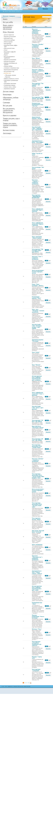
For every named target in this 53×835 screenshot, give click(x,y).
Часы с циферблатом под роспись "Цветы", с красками (38, 224)
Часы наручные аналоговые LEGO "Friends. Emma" (37, 446)
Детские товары (8, 91)
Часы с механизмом (37, 544)
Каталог (45, 9)
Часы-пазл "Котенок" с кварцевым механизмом (38, 460)
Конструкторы (7, 43)
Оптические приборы (9, 40)
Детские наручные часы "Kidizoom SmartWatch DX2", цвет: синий (37, 588)
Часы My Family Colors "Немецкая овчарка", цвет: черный (37, 326)
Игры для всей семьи (9, 48)
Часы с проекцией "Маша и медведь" (37, 237)
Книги (5, 19)
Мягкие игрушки (8, 41)
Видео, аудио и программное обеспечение (8, 27)
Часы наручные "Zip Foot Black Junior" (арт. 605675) (37, 250)
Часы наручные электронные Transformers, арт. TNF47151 (36, 643)
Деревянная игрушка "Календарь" (37, 340)
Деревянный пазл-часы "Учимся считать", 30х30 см (37, 572)
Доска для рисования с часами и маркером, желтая (38, 272)
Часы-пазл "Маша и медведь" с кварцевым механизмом (38, 71)
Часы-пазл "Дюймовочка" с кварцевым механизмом (36, 31)
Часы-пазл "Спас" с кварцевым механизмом (37, 258)
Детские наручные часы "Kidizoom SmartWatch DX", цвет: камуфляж (37, 378)
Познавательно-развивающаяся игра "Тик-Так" (37, 104)
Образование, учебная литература (10, 98)
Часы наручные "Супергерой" (36, 670)
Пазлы (5, 50)
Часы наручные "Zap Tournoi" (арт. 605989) (37, 98)
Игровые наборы (8, 66)
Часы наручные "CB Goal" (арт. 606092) (37, 439)
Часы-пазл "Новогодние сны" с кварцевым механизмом (37, 557)
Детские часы (7, 73)
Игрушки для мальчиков (10, 59)
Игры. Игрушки (12, 11)
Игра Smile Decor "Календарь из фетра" (38, 427)
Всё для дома (7, 105)
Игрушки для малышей (10, 36)
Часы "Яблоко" (36, 58)
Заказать (48, 36)
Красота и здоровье (9, 115)
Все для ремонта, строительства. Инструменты (9, 110)
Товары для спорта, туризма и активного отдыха (10, 125)
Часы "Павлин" (36, 364)
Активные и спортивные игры (11, 68)
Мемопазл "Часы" (37, 629)
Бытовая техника (9, 130)
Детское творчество (9, 34)
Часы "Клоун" (36, 352)
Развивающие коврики (9, 85)
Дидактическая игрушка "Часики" (37, 117)
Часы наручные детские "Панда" (36, 519)
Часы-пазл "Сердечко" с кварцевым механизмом (35, 181)
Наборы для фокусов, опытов (11, 78)
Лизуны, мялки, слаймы (10, 87)
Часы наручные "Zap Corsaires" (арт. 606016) (37, 85)
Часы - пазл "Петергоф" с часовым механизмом (38, 311)
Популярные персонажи (10, 83)
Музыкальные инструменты (11, 69)
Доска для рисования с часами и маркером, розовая (38, 490)
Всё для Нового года (9, 71)
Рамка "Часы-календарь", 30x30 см (37, 285)
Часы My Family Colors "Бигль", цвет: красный (37, 408)
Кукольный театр (8, 38)
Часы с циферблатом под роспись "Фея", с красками (37, 210)
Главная (30, 9)
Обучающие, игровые (10, 75)
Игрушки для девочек (9, 61)
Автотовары (7, 133)
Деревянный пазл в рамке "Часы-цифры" (38, 141)
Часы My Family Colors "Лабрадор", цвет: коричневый (37, 128)
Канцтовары (7, 94)
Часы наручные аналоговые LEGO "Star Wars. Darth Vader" (37, 505)
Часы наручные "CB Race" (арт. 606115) (37, 421)
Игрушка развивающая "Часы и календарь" (38, 616)
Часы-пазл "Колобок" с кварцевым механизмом (38, 46)
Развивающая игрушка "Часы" (36, 297)
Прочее (6, 54)
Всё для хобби (8, 22)
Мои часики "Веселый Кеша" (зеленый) (38, 531)
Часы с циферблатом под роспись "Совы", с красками (38, 394)
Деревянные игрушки (9, 88)
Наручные (7, 77)
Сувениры (6, 102)
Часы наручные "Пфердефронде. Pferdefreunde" (36, 196)
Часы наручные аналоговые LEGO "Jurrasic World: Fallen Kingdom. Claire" (38, 475)
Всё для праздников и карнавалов (9, 57)
